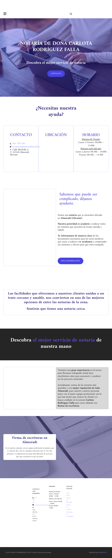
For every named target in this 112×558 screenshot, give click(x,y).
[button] (56, 73)
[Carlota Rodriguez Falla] (3, 4)
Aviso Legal (67, 494)
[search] (71, 14)
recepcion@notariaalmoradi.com (27, 147)
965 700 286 (18, 143)
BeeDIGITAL (103, 552)
